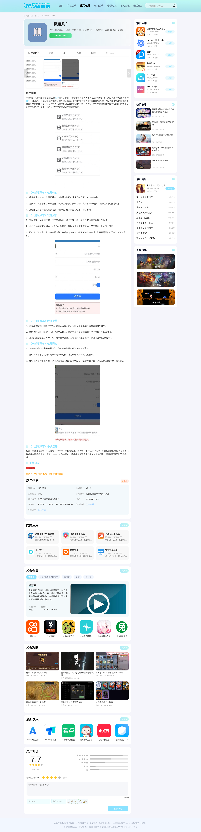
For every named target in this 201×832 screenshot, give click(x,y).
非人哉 (139, 202)
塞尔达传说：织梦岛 (145, 238)
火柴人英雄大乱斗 (144, 212)
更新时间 (44, 607)
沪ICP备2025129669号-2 (127, 827)
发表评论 (118, 808)
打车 (28, 101)
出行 (57, 98)
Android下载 (60, 36)
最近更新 (138, 5)
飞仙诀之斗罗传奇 (144, 197)
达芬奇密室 (141, 233)
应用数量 (32, 607)
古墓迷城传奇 (142, 207)
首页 (61, 5)
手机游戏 (71, 5)
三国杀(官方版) (143, 218)
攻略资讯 (125, 5)
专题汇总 (112, 5)
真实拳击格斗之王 (144, 223)
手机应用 (45, 16)
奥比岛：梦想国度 (144, 228)
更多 (123, 525)
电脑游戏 (98, 5)
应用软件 (85, 5)
